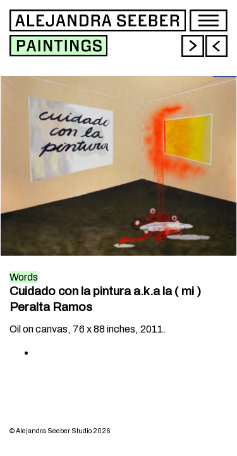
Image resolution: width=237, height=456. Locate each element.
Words (23, 277)
